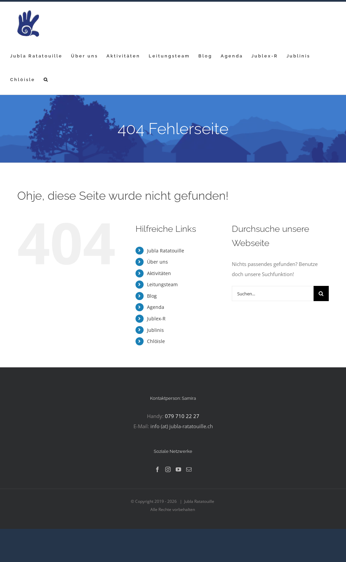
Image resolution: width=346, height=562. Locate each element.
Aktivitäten (159, 273)
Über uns (157, 262)
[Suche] (321, 293)
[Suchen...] (273, 293)
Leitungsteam (162, 284)
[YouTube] (178, 469)
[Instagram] (168, 469)
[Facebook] (157, 469)
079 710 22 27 (182, 416)
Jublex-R (156, 318)
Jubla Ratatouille (165, 250)
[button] (46, 79)
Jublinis (155, 330)
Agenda (155, 307)
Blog (152, 296)
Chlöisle (156, 341)
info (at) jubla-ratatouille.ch (181, 426)
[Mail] (189, 469)
